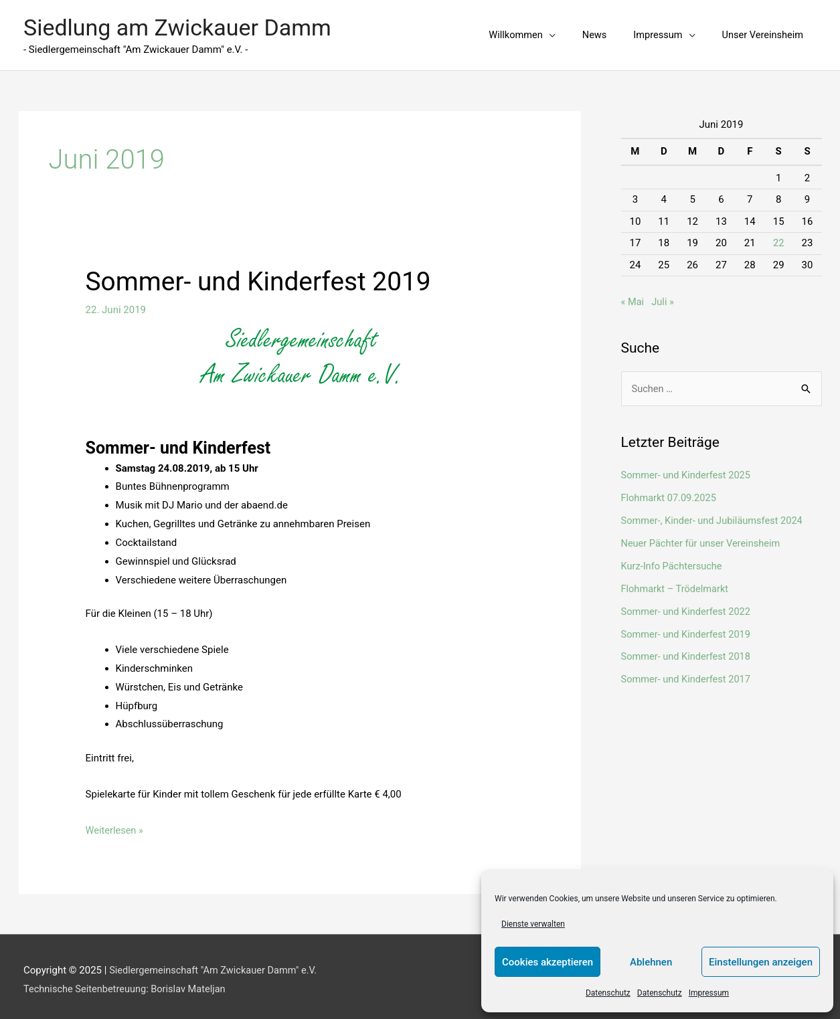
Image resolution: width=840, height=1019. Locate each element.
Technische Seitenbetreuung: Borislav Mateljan (127, 983)
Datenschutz (608, 993)
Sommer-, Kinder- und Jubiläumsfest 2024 (715, 514)
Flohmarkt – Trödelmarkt (676, 582)
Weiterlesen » (115, 824)
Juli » (663, 296)
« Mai (633, 296)
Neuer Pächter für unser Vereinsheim (703, 537)
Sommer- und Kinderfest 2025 (687, 469)
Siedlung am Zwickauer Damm (182, 24)
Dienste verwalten (533, 924)
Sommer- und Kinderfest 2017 (687, 672)
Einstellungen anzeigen (761, 962)
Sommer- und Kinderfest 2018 (687, 650)
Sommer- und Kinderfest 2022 (687, 605)
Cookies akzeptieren (547, 962)
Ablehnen (651, 962)
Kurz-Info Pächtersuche (673, 559)
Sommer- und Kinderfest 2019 (264, 275)
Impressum (709, 993)
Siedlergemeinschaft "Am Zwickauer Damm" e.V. (216, 964)
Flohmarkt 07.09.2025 (670, 492)
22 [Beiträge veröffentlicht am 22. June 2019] (778, 237)
